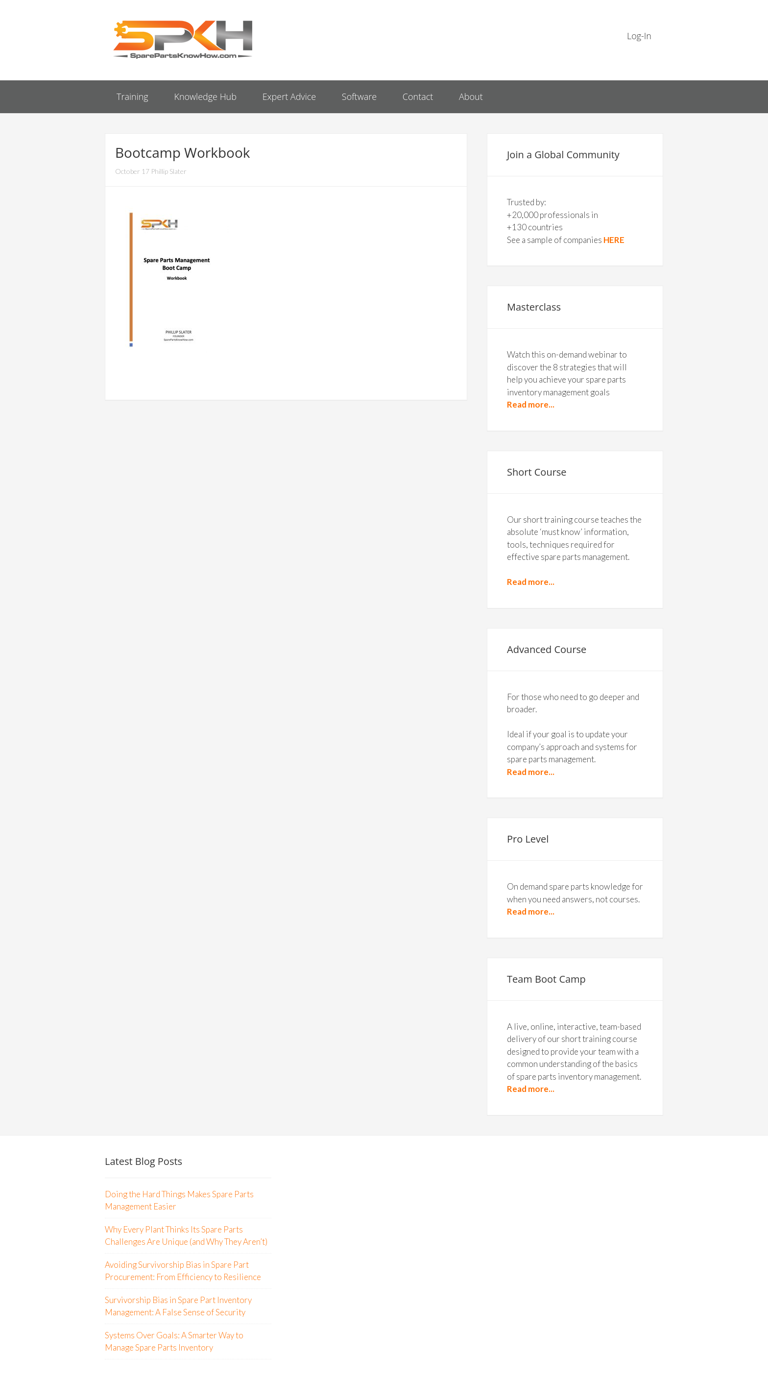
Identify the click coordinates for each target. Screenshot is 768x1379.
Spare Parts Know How (183, 39)
